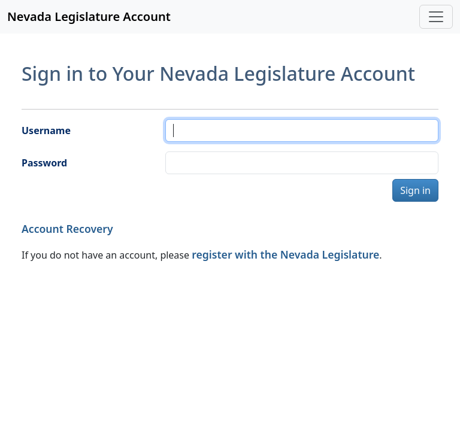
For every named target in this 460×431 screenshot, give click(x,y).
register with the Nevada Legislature (285, 254)
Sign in (415, 190)
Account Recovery (67, 228)
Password (44, 162)
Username (46, 130)
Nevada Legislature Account (89, 16)
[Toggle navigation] (436, 17)
